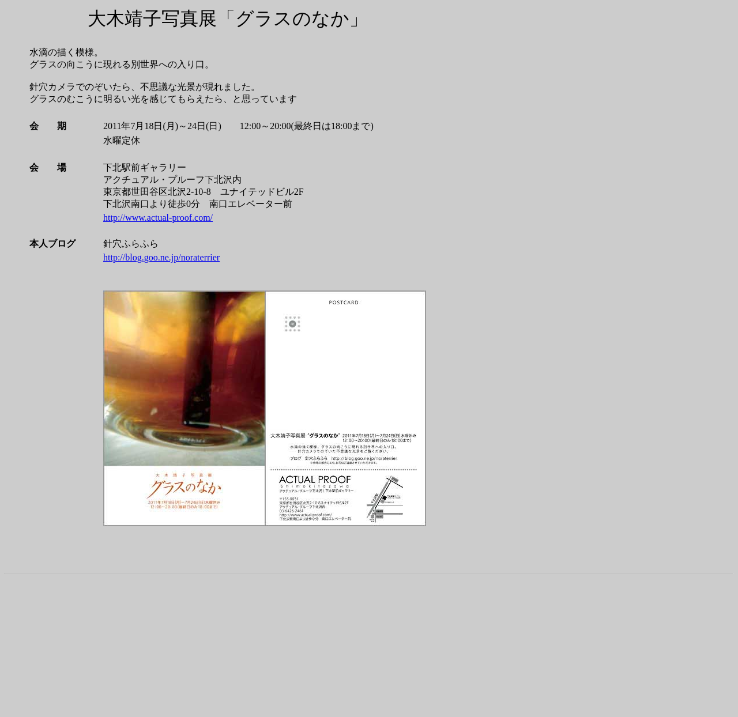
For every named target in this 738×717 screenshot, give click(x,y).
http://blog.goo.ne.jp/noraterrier (161, 257)
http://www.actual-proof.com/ (158, 217)
